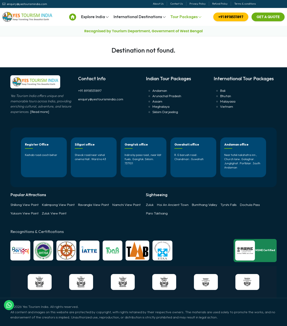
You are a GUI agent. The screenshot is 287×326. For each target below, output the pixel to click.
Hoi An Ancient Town (173, 205)
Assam (157, 101)
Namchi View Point (126, 205)
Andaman (159, 90)
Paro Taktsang (157, 213)
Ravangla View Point (93, 205)
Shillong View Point (24, 205)
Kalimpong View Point (58, 205)
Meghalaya (160, 106)
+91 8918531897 (230, 17)
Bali (222, 90)
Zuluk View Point (54, 213)
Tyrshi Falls (228, 205)
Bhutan (225, 96)
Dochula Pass (250, 205)
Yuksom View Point (24, 213)
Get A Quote (268, 17)
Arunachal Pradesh (166, 96)
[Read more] (39, 112)
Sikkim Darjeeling (165, 112)
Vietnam (226, 106)
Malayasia (227, 101)
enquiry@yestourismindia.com (100, 99)
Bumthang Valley (204, 205)
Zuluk (150, 205)
